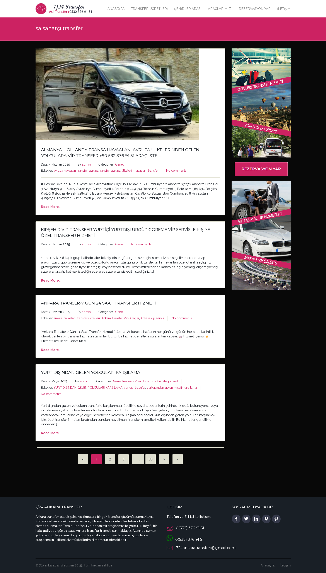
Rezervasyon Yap (255, 9)
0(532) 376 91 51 (184, 539)
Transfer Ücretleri (149, 9)
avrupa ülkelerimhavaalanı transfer (135, 170)
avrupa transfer (99, 170)
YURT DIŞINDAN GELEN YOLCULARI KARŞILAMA (90, 372)
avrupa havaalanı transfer (71, 170)
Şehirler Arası (187, 9)
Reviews (128, 381)
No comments (176, 170)
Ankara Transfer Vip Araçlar (120, 318)
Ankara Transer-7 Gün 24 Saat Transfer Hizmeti (98, 303)
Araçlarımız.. (220, 9)
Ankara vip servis (152, 318)
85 (150, 459)
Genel (119, 164)
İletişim (284, 9)
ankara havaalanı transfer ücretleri (77, 318)
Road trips (142, 381)
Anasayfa (116, 9)
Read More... (51, 207)
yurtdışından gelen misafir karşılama (172, 387)
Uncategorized (167, 381)
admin (86, 164)
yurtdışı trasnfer (134, 387)
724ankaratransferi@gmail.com (206, 548)
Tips (153, 381)
